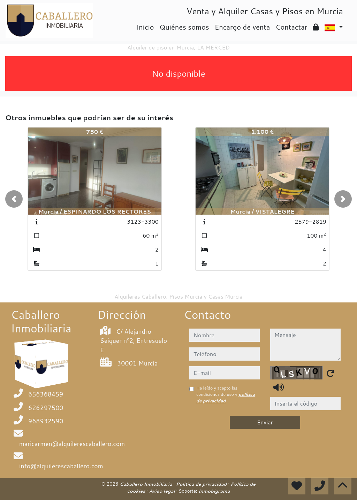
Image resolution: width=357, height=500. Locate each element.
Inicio (145, 27)
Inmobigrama (214, 491)
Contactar (291, 27)
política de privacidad (225, 397)
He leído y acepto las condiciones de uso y (225, 394)
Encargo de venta (242, 27)
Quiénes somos (184, 27)
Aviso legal (162, 491)
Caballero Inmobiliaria (146, 484)
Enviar (265, 422)
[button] (14, 199)
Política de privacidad (202, 484)
